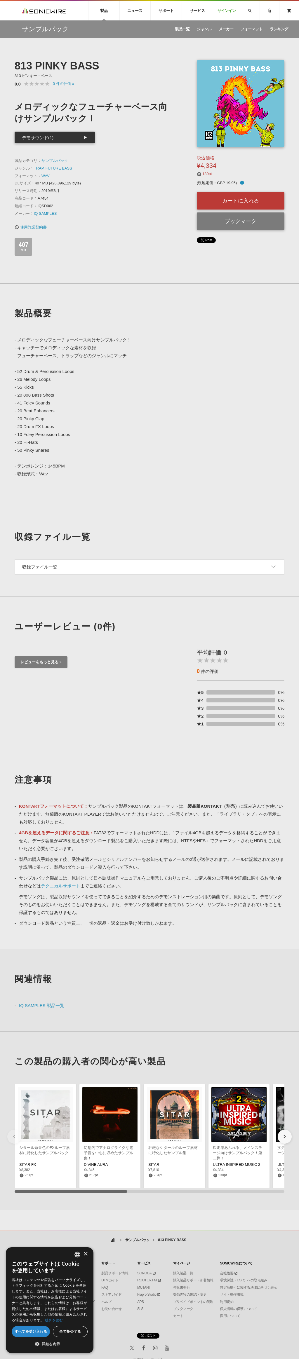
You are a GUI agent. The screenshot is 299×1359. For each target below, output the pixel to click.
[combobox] (77, 1254)
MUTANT (144, 1287)
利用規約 (226, 1302)
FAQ (104, 1287)
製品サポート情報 (114, 1273)
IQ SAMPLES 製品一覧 (41, 1005)
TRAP (39, 168)
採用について (230, 1316)
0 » (63, 83)
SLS (140, 1309)
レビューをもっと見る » (41, 662)
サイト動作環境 (232, 1294)
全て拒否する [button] (70, 1331)
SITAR (153, 1164)
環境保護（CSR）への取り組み (243, 1280)
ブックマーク (240, 221)
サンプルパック (54, 160)
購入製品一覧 (183, 1273)
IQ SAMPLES (45, 213)
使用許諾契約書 (31, 227)
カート (178, 1316)
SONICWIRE (44, 10)
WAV (45, 176)
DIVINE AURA (96, 1164)
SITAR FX (27, 1164)
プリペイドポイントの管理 (193, 1302)
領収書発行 (181, 1287)
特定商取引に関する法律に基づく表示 (248, 1287)
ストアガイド (111, 1294)
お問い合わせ (111, 1309)
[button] (285, 1137)
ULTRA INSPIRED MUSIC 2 (236, 1164)
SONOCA (144, 1273)
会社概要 (226, 1273)
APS (140, 1302)
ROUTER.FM (147, 1280)
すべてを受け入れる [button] (31, 1331)
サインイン (227, 10)
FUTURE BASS (59, 168)
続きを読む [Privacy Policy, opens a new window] (54, 1320)
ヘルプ (106, 1302)
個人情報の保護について (238, 1309)
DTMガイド (110, 1280)
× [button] (85, 1254)
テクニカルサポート (60, 885)
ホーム (113, 1240)
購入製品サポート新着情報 (193, 1280)
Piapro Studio (147, 1294)
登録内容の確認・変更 (190, 1294)
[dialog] (49, 1300)
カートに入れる (240, 201)
